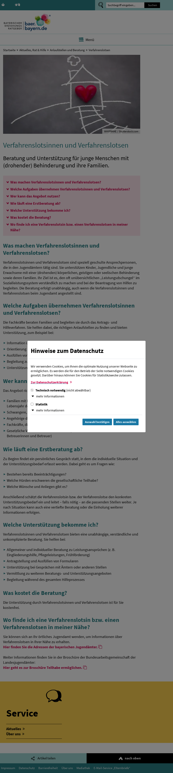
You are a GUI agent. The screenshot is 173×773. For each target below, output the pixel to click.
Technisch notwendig (61, 390)
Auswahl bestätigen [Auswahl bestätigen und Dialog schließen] (97, 422)
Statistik (39, 404)
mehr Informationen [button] (50, 396)
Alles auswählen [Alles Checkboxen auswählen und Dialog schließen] (126, 422)
